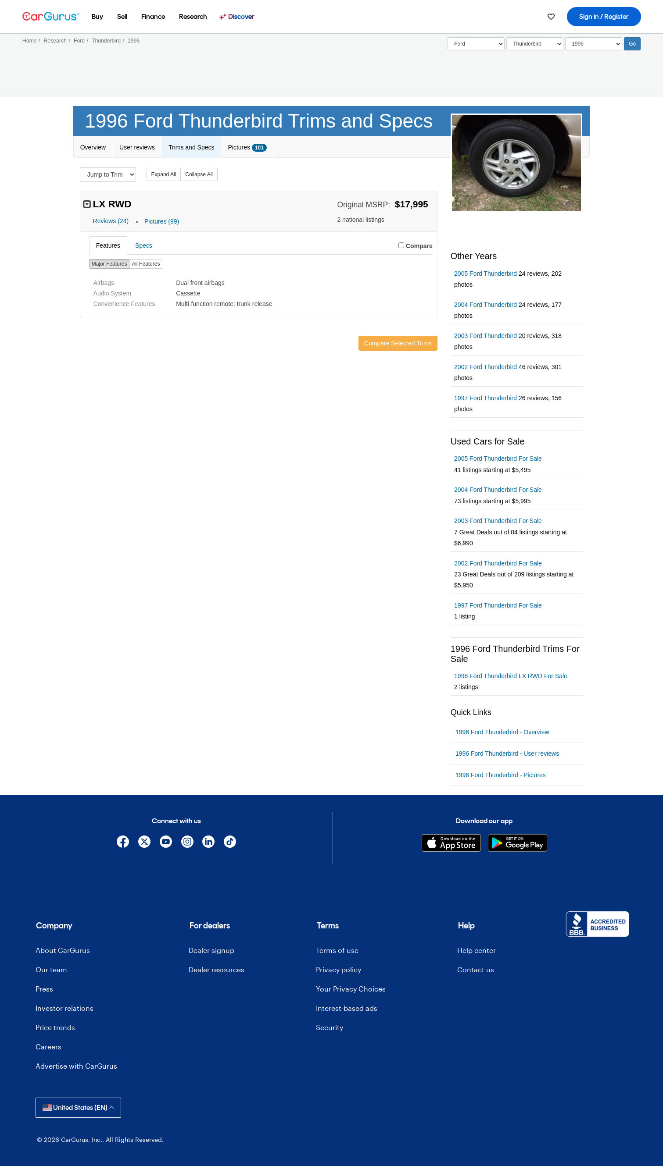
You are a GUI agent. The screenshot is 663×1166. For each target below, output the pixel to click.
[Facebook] (123, 843)
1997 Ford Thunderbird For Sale (498, 605)
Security (329, 1027)
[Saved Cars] (551, 16)
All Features (146, 264)
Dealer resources (216, 969)
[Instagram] (187, 843)
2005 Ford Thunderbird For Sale (498, 458)
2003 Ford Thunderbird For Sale (498, 520)
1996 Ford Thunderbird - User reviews (507, 753)
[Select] (476, 43)
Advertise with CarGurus (76, 1066)
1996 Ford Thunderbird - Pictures (500, 775)
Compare (419, 245)
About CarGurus (63, 950)
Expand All (163, 174)
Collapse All (199, 174)
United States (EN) (78, 1107)
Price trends (55, 1027)
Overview (93, 147)
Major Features (109, 264)
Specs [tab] (143, 245)
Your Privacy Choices (351, 989)
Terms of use (337, 950)
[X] (144, 843)
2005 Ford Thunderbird (485, 273)
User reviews (137, 147)
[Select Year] (593, 43)
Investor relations (64, 1008)
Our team (51, 969)
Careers (48, 1046)
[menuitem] (97, 17)
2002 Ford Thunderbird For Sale (498, 563)
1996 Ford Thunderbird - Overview (502, 732)
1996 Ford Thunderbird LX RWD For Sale (510, 675)
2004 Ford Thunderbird (485, 304)
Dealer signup (211, 950)
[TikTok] (230, 843)
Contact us (475, 969)
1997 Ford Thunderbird (485, 398)
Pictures (247, 148)
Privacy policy (338, 969)
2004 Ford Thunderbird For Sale (498, 489)
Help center (476, 950)
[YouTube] (165, 843)
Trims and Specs (191, 147)
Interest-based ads (346, 1008)
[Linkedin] (208, 843)
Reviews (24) (111, 221)
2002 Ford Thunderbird (485, 366)
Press (44, 989)
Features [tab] (108, 245)
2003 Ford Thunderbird (485, 335)
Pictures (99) (161, 221)
